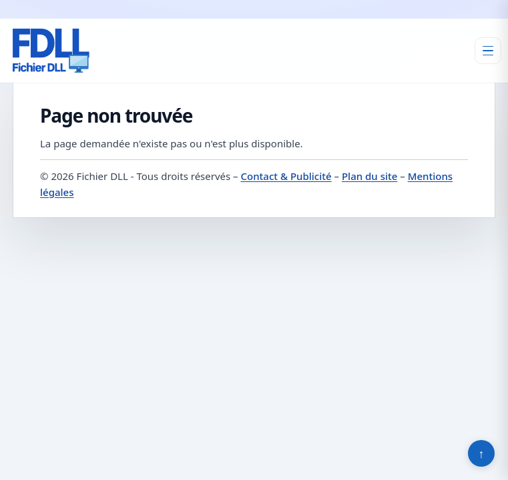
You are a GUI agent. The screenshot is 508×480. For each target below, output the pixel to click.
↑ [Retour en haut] (482, 453)
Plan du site (369, 176)
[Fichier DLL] (51, 50)
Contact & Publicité (286, 176)
